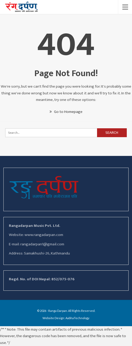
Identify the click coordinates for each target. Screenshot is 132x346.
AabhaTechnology (77, 318)
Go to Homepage (66, 111)
